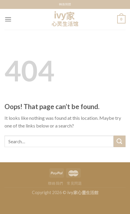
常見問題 (74, 183)
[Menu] (8, 19)
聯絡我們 (55, 183)
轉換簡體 (65, 4)
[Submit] (120, 141)
